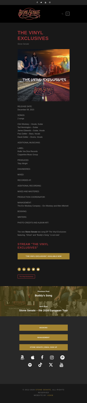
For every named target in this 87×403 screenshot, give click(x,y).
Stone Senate (43, 390)
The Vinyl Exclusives (26, 276)
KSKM (50, 395)
